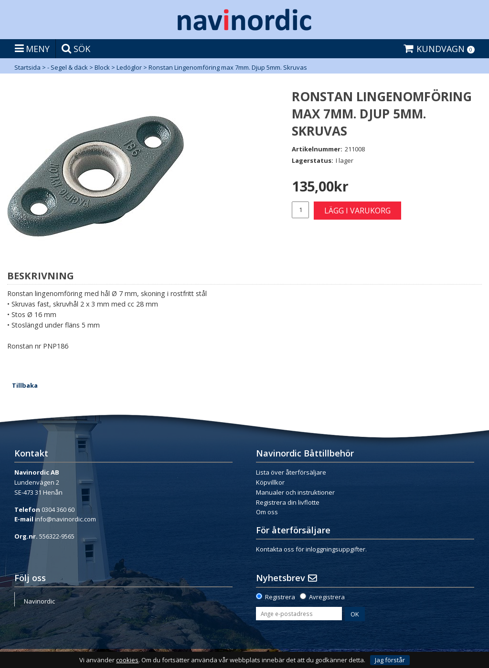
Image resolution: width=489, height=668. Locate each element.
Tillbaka (25, 385)
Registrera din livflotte (287, 502)
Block (102, 67)
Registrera (280, 597)
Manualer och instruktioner (295, 492)
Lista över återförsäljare (291, 472)
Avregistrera (327, 597)
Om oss (267, 512)
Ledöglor (129, 67)
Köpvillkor (270, 482)
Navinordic (39, 601)
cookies (127, 660)
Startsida (27, 67)
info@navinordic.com (65, 519)
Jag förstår (390, 660)
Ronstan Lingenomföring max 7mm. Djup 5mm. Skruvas (228, 67)
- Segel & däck (67, 67)
